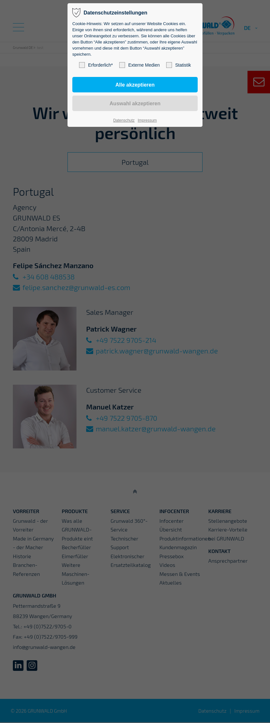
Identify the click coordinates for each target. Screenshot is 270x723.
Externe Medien (139, 65)
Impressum (147, 120)
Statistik (178, 65)
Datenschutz (124, 120)
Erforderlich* (96, 65)
